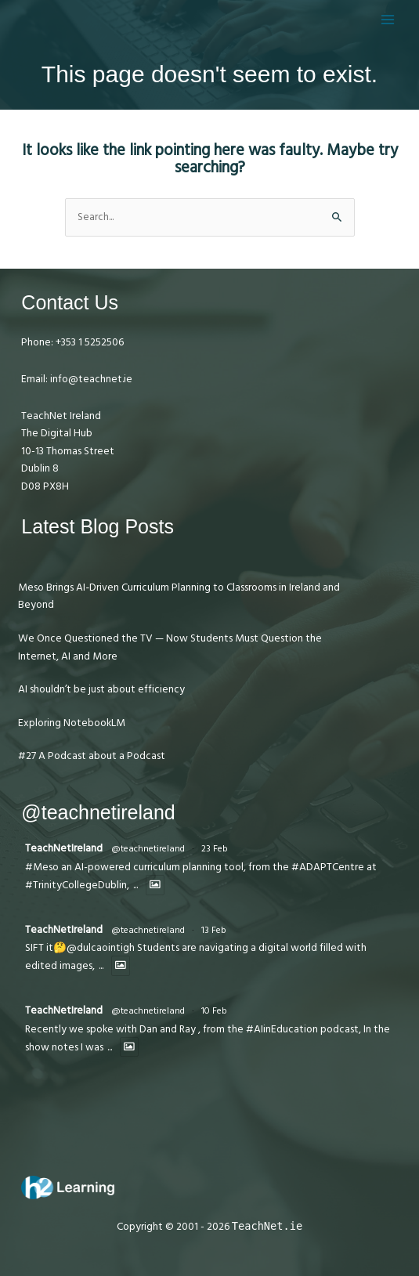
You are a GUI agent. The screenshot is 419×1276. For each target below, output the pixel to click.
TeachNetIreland (64, 848)
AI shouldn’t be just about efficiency (101, 689)
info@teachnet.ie (90, 379)
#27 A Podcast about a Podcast (91, 756)
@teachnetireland (148, 848)
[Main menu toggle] (388, 19)
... (135, 885)
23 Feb (214, 848)
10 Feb (214, 1011)
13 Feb (213, 930)
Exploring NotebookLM (71, 723)
